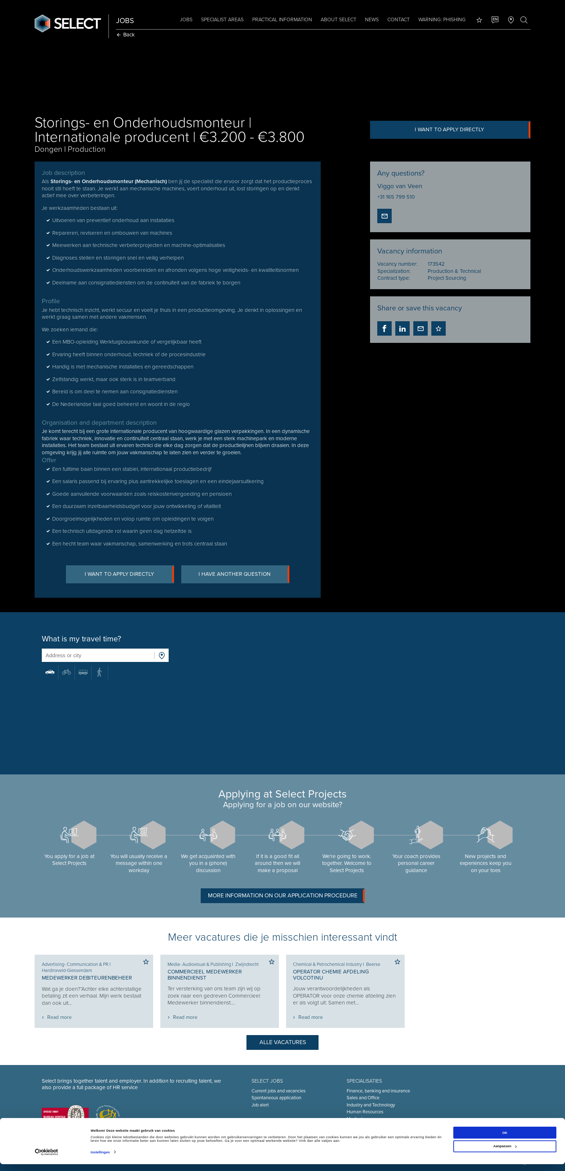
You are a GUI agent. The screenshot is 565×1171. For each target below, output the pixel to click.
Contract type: (393, 278)
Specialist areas (221, 20)
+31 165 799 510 (395, 197)
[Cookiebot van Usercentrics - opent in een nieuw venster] (46, 1158)
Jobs (185, 20)
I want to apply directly (471, 130)
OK (504, 1139)
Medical (354, 1119)
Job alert (260, 1105)
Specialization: (393, 271)
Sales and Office (363, 1098)
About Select (338, 20)
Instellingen (100, 1159)
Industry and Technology (371, 1105)
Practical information (281, 20)
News (371, 20)
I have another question (244, 575)
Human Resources (365, 1112)
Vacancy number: (397, 264)
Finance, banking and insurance (378, 1091)
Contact (398, 20)
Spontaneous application (276, 1098)
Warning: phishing (441, 20)
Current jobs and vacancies (279, 1091)
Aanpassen (505, 1153)
